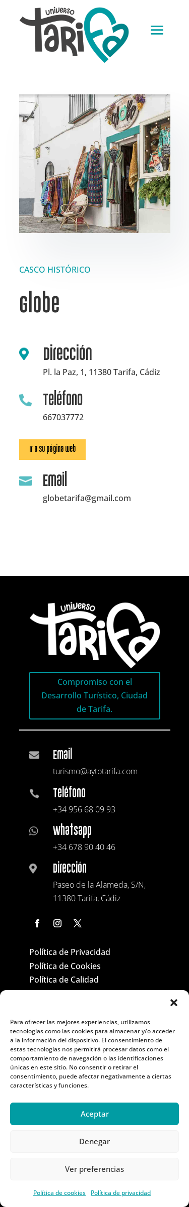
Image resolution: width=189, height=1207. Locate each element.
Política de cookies (59, 1192)
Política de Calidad (64, 979)
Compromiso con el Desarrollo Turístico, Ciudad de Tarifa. (94, 695)
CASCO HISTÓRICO (55, 269)
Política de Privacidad (69, 951)
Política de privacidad (121, 1192)
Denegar (94, 1141)
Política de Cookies (65, 966)
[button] (174, 1003)
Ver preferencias (94, 1169)
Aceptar (95, 1114)
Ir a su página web (52, 449)
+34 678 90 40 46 (84, 847)
